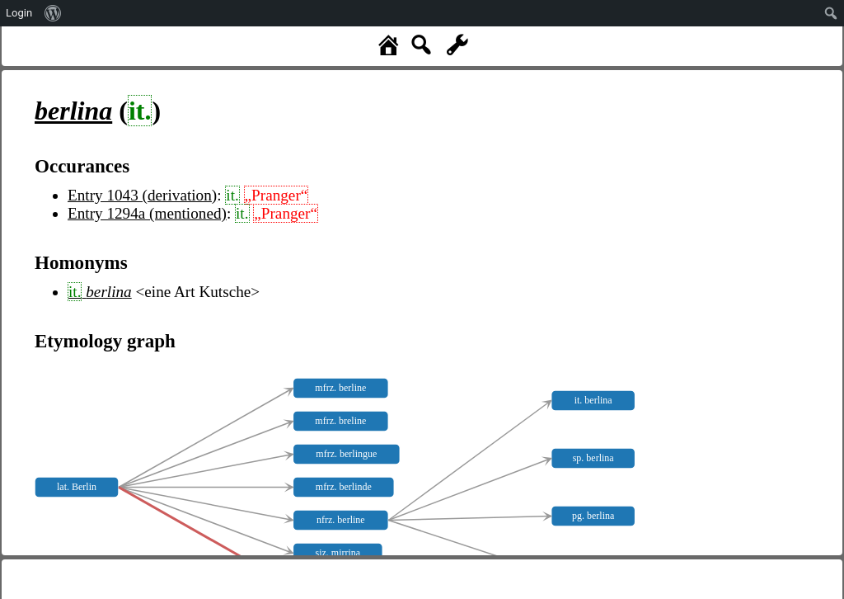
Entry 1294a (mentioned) (147, 213)
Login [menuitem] (19, 13)
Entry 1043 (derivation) (142, 195)
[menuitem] (53, 13)
